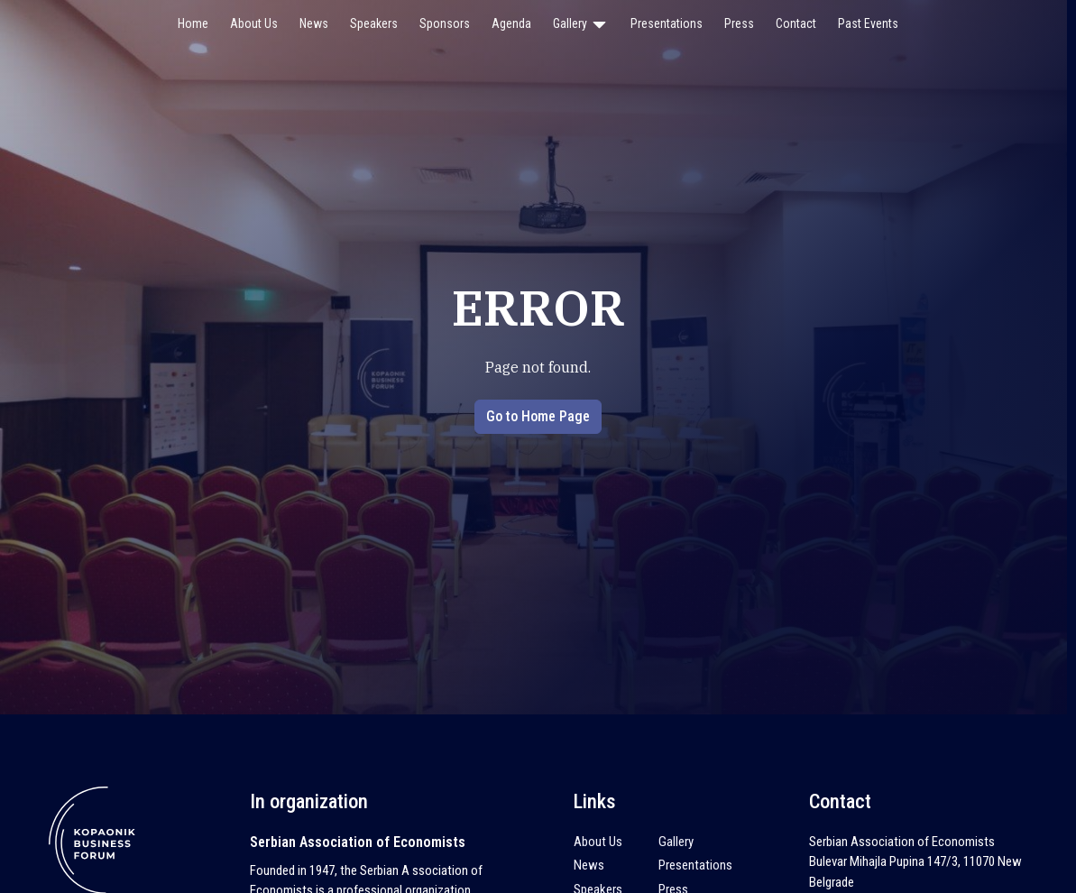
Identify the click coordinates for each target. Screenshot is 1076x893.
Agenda (511, 23)
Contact (796, 23)
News (313, 23)
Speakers (374, 23)
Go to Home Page (538, 416)
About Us (254, 23)
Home (193, 23)
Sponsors (444, 23)
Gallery (676, 841)
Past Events (868, 23)
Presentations (666, 23)
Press (739, 23)
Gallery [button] (581, 24)
